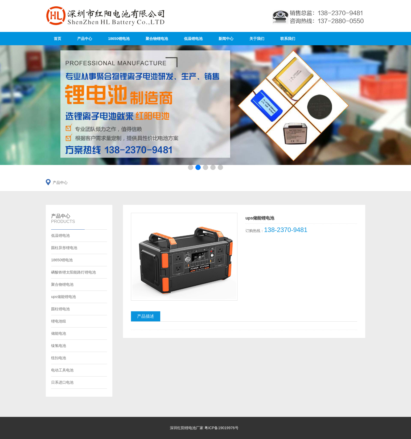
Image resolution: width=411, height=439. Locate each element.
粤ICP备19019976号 (221, 428)
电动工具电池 (62, 370)
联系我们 (287, 38)
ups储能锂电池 (63, 297)
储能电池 (58, 333)
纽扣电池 (58, 358)
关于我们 (256, 38)
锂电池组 (58, 321)
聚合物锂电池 (157, 38)
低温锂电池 (193, 38)
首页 (57, 38)
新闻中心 (226, 38)
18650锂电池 (119, 38)
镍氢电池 (58, 345)
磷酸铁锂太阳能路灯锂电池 (73, 272)
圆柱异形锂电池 (64, 248)
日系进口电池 (62, 382)
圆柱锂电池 (60, 309)
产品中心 (84, 38)
